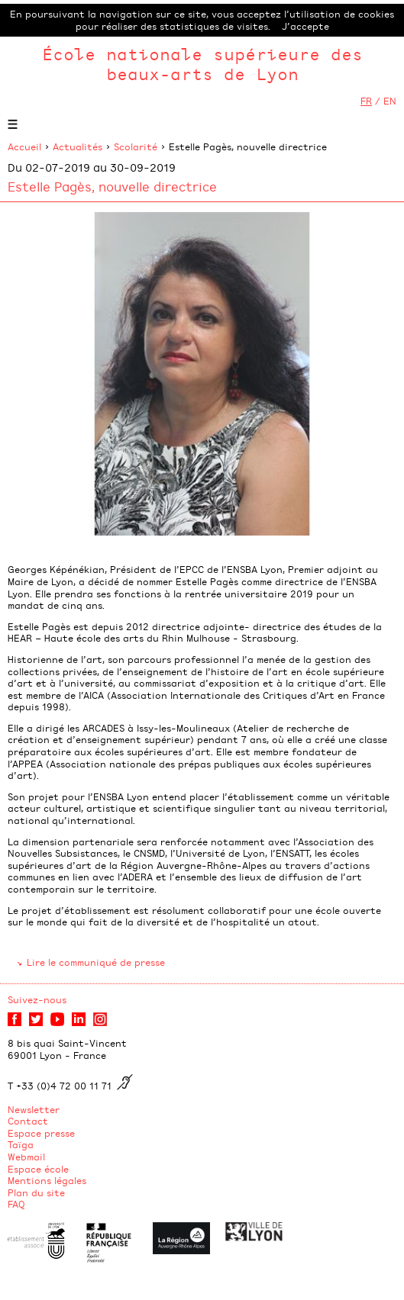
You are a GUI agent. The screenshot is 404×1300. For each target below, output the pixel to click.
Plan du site (36, 1192)
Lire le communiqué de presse (96, 962)
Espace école (38, 1169)
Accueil (24, 146)
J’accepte (305, 26)
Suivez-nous (37, 999)
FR (366, 101)
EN (389, 101)
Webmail (26, 1156)
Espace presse (41, 1133)
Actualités (77, 146)
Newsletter (34, 1109)
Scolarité (135, 146)
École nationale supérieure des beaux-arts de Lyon (202, 63)
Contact (28, 1121)
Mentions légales (47, 1180)
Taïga (21, 1144)
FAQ (16, 1204)
